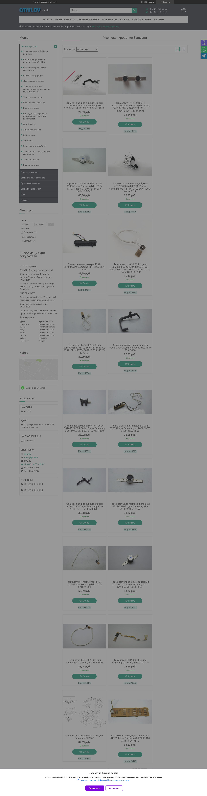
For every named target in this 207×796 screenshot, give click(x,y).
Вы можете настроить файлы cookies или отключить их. (102, 782)
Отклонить (116, 788)
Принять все (95, 788)
